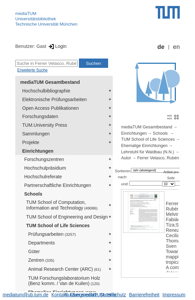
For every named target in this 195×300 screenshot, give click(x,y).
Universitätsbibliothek (35, 18)
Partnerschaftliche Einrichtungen (57, 185)
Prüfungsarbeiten (52, 234)
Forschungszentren (44, 159)
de (161, 47)
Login (56, 46)
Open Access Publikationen (50, 108)
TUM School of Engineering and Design (67, 217)
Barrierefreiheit (144, 294)
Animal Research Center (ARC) (64, 269)
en (176, 47)
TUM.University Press (44, 125)
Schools (33, 194)
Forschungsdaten (40, 116)
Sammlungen (36, 133)
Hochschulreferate (43, 176)
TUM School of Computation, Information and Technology (62, 205)
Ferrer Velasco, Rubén (158, 158)
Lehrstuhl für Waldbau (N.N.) (147, 152)
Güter (34, 251)
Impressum (173, 294)
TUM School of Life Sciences (58, 225)
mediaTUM (25, 13)
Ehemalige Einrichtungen (144, 145)
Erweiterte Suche (32, 70)
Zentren (41, 260)
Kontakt (59, 294)
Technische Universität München (46, 24)
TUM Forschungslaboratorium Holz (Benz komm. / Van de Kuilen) (64, 280)
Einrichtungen (37, 151)
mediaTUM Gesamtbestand (50, 82)
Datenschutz (113, 294)
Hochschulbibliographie (46, 90)
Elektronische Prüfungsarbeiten (54, 99)
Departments (41, 242)
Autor (126, 158)
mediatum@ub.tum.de (25, 294)
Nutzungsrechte (81, 294)
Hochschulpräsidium (45, 168)
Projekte (30, 142)
